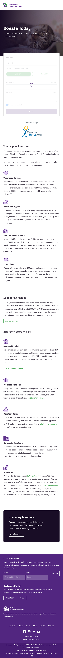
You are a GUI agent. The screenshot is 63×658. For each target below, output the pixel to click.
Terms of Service (53, 653)
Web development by (31, 650)
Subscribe (54, 573)
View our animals (11, 321)
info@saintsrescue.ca (36, 398)
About (20, 626)
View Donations (16, 534)
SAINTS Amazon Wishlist (13, 369)
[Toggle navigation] (58, 5)
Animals (12, 626)
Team (28, 626)
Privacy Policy (41, 653)
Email (28, 572)
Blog (34, 626)
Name (5, 572)
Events (42, 626)
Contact (51, 626)
